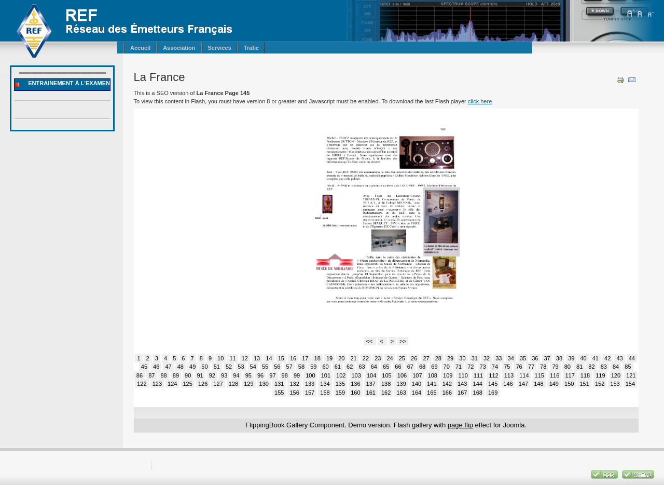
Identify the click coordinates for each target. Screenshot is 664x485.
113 (509, 375)
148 (538, 384)
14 (269, 358)
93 (224, 375)
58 (301, 366)
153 (614, 384)
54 (253, 366)
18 (317, 358)
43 (619, 358)
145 (492, 384)
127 (218, 384)
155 (279, 392)
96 (260, 375)
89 (176, 375)
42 (607, 358)
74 (495, 366)
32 (486, 358)
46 (156, 366)
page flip (460, 425)
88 (163, 375)
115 (539, 375)
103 (356, 375)
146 (508, 384)
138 (386, 384)
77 (531, 366)
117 (569, 375)
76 (519, 366)
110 (462, 375)
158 (324, 392)
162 (386, 392)
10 (220, 358)
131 (279, 384)
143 (462, 384)
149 (554, 384)
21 (354, 358)
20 (341, 358)
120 (615, 375)
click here (480, 101)
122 (141, 384)
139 (401, 384)
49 (192, 366)
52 (229, 366)
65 (386, 366)
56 (277, 366)
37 (547, 358)
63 (361, 366)
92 (212, 375)
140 (416, 384)
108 (432, 375)
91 (200, 375)
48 (180, 366)
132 (294, 384)
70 (447, 366)
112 (493, 375)
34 (511, 358)
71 (458, 366)
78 (543, 366)
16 (293, 358)
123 (157, 384)
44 (632, 358)
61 (338, 366)
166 (447, 392)
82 (591, 366)
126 (203, 384)
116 (554, 375)
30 (462, 358)
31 (475, 358)
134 (324, 384)
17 (305, 358)
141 (431, 384)
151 (584, 384)
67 (410, 366)
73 (483, 366)
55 (265, 366)
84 (616, 366)
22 (366, 358)
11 (232, 358)
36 (535, 358)
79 (555, 366)
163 (401, 392)
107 (417, 375)
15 (281, 358)
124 (172, 384)
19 (329, 358)
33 (498, 358)
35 (523, 358)
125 (187, 384)
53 (241, 366)
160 (355, 392)
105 (386, 375)
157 (309, 392)
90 (188, 375)
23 (378, 358)
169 (492, 392)
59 (313, 366)
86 (139, 375)
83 (604, 366)
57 (289, 366)
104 (371, 375)
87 (151, 375)
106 (402, 375)
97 (272, 375)
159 (340, 392)
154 (630, 384)
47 (168, 366)
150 (569, 384)
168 (477, 392)
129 (248, 384)
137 (371, 384)
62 (350, 366)
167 (462, 392)
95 (248, 375)
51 (217, 366)
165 (431, 392)
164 (416, 392)
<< (370, 341)
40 (583, 358)
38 (559, 358)
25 (402, 358)
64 (374, 366)
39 (571, 358)
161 (371, 392)
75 (507, 366)
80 (567, 366)
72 (470, 366)
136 (355, 384)
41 (595, 358)
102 (340, 375)
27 (426, 358)
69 (434, 366)
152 (599, 384)
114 (524, 375)
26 (414, 358)
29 (450, 358)
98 (285, 375)
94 (236, 375)
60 (325, 366)
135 (340, 384)
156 (294, 392)
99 (297, 375)
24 (389, 358)
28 (438, 358)
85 (628, 366)
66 (398, 366)
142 (447, 384)
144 (477, 384)
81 (579, 366)
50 (204, 366)
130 (264, 384)
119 (600, 375)
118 (585, 375)
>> (402, 341)
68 (422, 366)
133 (309, 384)
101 (325, 375)
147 (523, 384)
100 (310, 375)
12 (245, 358)
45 (144, 366)
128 (233, 384)
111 (478, 375)
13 (257, 358)
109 (447, 375)
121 (630, 375)
